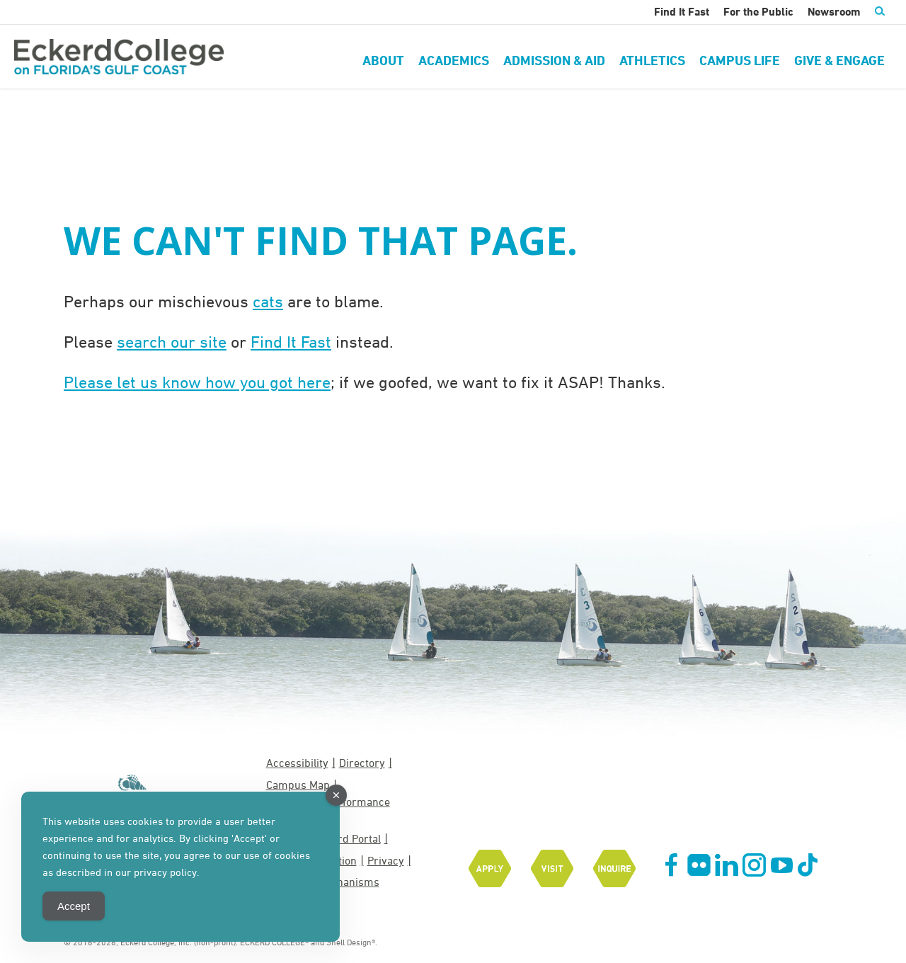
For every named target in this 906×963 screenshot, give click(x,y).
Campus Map (298, 784)
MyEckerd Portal (340, 838)
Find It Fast (291, 341)
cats (268, 301)
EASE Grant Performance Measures (328, 809)
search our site (171, 341)
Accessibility (297, 762)
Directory (362, 762)
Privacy (385, 860)
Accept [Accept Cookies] (73, 906)
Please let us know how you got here (197, 381)
